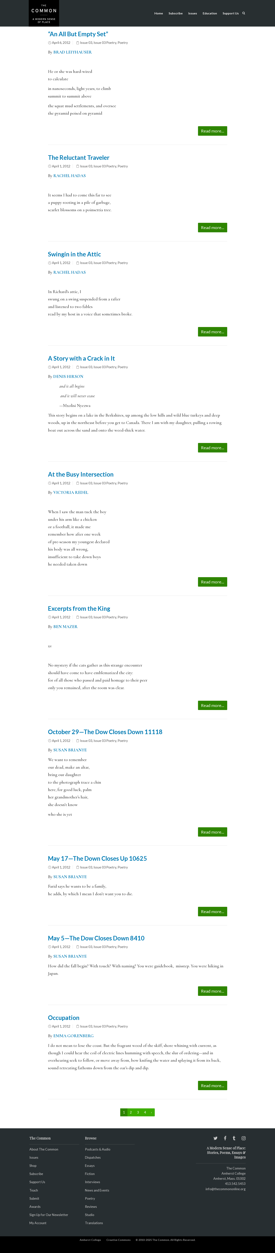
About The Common (43, 1149)
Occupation (63, 1017)
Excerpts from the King (79, 608)
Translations (94, 1223)
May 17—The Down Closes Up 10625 (97, 858)
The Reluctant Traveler (78, 157)
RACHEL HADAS (69, 175)
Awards (35, 1207)
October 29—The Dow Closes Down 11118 (105, 731)
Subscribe (176, 13)
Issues (192, 13)
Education (210, 13)
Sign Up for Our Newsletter (48, 1215)
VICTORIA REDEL (70, 492)
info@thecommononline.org (226, 1189)
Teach (33, 1190)
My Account (37, 1223)
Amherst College (90, 1239)
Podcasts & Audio (97, 1149)
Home (158, 13)
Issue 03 (86, 43)
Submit (34, 1198)
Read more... (212, 130)
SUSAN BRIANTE (70, 876)
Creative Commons (118, 1239)
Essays (90, 1166)
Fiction (90, 1174)
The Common (236, 1168)
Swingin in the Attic (74, 254)
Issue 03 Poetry (105, 43)
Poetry (123, 43)
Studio (89, 1215)
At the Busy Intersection (81, 474)
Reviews (91, 1207)
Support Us (231, 13)
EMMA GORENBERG (73, 1036)
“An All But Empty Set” (78, 34)
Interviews (92, 1182)
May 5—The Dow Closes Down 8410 (96, 938)
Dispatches (93, 1157)
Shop (32, 1166)
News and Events (97, 1190)
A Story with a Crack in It (81, 358)
